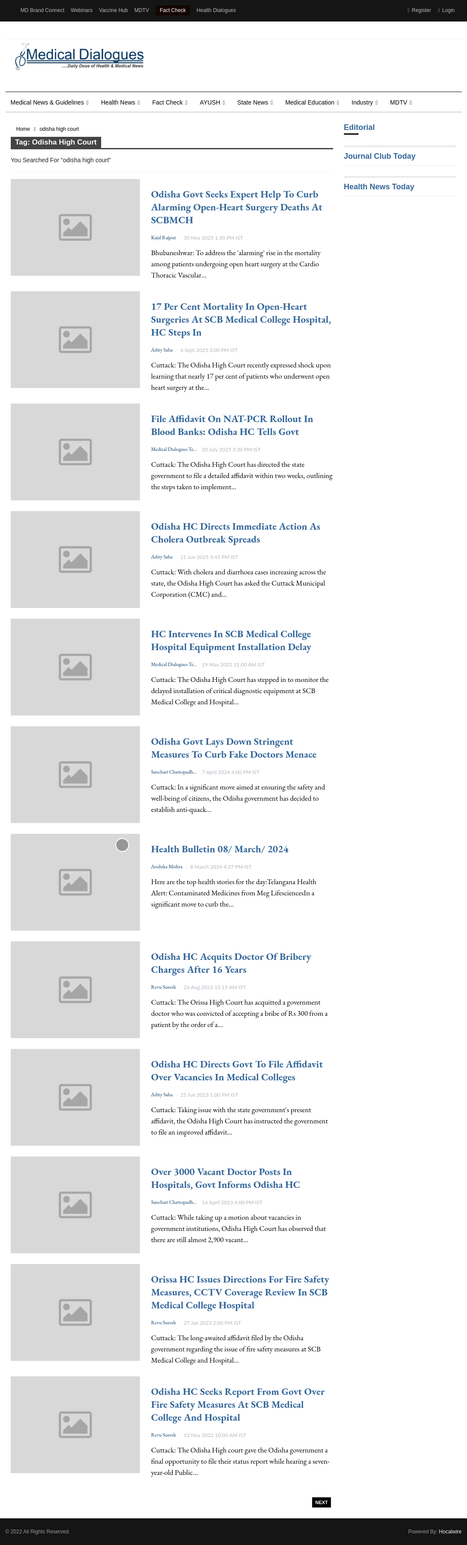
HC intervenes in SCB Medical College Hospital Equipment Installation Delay (231, 640)
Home (23, 129)
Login (446, 10)
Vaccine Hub (113, 10)
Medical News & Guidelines (47, 102)
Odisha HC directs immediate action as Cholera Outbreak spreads (235, 533)
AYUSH (210, 102)
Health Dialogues (216, 10)
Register (419, 10)
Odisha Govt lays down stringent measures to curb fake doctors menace (233, 748)
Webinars (82, 10)
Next (321, 1502)
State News (252, 102)
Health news (118, 102)
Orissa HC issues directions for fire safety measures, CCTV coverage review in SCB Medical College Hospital (240, 1292)
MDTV (141, 10)
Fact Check (173, 10)
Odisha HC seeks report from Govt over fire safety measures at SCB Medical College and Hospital (238, 1404)
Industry (362, 102)
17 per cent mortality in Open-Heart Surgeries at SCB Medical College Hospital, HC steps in (241, 319)
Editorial (359, 127)
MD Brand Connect (43, 10)
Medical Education (309, 102)
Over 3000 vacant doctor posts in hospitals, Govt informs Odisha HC (225, 1178)
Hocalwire (450, 1532)
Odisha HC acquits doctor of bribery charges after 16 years (231, 963)
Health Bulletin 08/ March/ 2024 (219, 848)
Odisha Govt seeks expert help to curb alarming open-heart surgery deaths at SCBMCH (236, 207)
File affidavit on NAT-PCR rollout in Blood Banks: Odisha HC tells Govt (232, 425)
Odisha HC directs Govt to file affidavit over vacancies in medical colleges (237, 1070)
